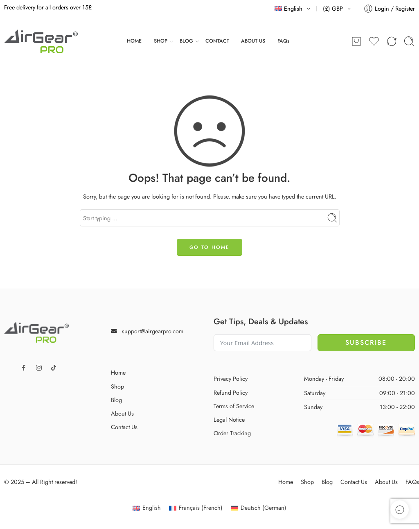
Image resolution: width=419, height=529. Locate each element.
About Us (122, 413)
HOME (134, 41)
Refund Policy (231, 392)
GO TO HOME (209, 247)
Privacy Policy (231, 378)
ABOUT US (253, 41)
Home (118, 372)
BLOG (186, 41)
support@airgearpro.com (152, 331)
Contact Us (124, 427)
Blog (116, 400)
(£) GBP (333, 8)
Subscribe (366, 342)
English (288, 8)
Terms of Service (234, 406)
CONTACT (217, 41)
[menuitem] (146, 507)
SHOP (160, 41)
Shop (117, 386)
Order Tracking (232, 433)
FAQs (283, 41)
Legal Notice (229, 419)
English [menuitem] (151, 507)
